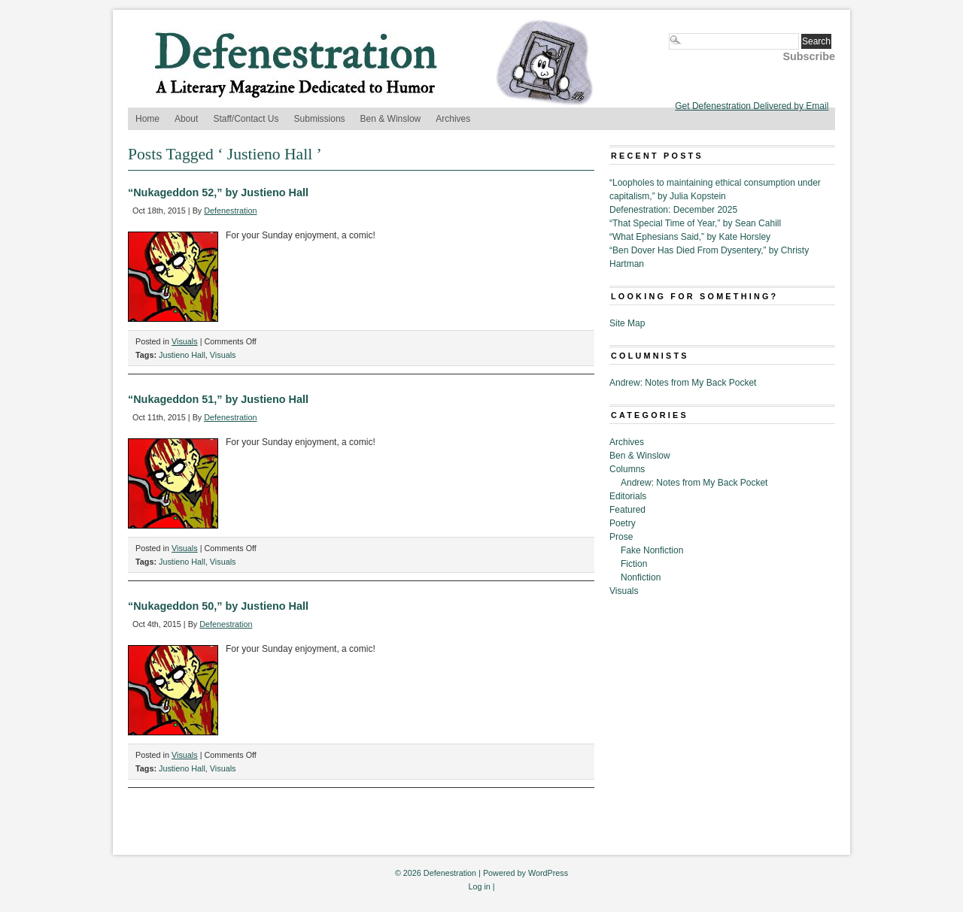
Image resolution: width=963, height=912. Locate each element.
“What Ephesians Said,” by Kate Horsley (689, 237)
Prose (621, 537)
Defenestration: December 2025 (673, 210)
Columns (627, 469)
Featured (627, 509)
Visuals (185, 341)
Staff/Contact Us (245, 119)
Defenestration (230, 210)
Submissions (319, 119)
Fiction (634, 564)
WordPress (548, 872)
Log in (479, 886)
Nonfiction (641, 577)
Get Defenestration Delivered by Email (751, 106)
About (186, 119)
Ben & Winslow (390, 119)
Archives (453, 119)
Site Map (627, 323)
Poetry (622, 523)
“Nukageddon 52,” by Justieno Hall (218, 192)
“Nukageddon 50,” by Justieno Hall (218, 606)
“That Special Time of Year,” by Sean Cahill (695, 223)
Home (147, 119)
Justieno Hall (182, 354)
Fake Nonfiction (652, 550)
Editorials (627, 496)
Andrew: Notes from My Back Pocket (682, 382)
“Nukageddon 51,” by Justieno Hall (218, 399)
